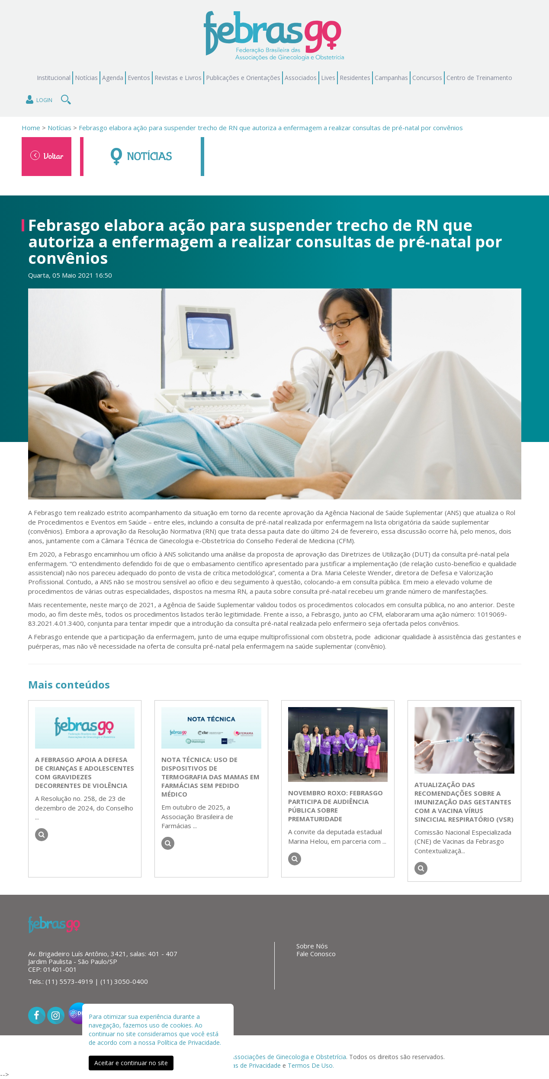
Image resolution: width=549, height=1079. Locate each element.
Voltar (46, 155)
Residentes (355, 78)
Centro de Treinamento (479, 78)
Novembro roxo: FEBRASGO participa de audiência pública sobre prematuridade (335, 805)
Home (31, 127)
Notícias (86, 78)
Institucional (54, 78)
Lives (328, 78)
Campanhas (391, 78)
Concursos (427, 78)
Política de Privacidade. (189, 1042)
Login (38, 99)
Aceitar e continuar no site (131, 1063)
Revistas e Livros (178, 78)
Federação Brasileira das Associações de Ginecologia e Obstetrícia (253, 1057)
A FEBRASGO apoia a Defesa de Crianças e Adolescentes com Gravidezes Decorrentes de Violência (84, 772)
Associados (301, 78)
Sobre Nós (312, 945)
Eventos (139, 78)
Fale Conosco (316, 953)
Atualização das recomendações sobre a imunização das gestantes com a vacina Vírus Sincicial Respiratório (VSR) (464, 801)
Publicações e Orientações (243, 78)
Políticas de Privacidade (248, 1065)
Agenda (112, 78)
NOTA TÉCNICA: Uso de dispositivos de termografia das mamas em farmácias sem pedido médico (210, 776)
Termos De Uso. (311, 1065)
